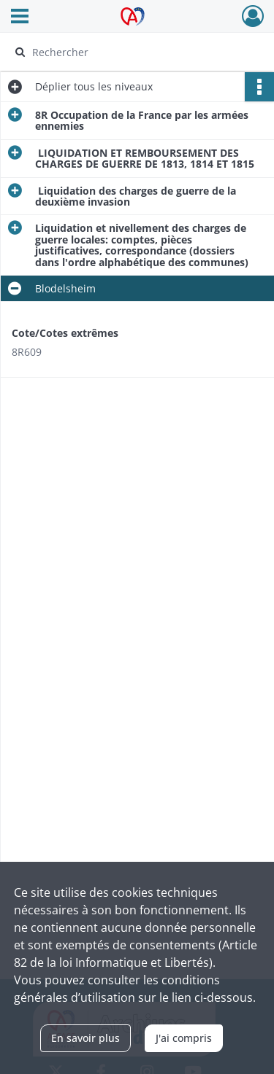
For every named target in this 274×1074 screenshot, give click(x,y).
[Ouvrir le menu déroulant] (19, 17)
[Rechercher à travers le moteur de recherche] (135, 52)
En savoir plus (85, 1038)
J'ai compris (184, 1038)
